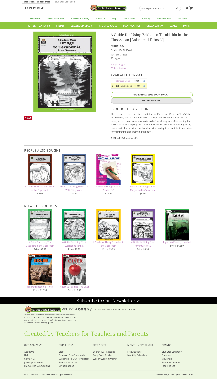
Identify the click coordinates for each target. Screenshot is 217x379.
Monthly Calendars (137, 355)
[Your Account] (186, 7)
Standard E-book (123, 81)
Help (26, 355)
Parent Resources (55, 18)
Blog (114, 18)
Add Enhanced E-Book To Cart (151, 95)
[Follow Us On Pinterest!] (34, 7)
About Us (100, 18)
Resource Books (107, 25)
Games (173, 25)
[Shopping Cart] (191, 7)
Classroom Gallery (80, 18)
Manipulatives (131, 25)
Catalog (146, 18)
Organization (154, 25)
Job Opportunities (33, 362)
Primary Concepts (171, 362)
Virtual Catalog (66, 365)
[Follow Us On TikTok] (42, 7)
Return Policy (187, 374)
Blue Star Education (65, 1)
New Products (164, 18)
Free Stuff (35, 18)
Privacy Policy (162, 374)
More (186, 25)
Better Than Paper (39, 25)
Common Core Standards (72, 355)
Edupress (166, 355)
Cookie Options (174, 374)
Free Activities (134, 351)
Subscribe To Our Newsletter (74, 358)
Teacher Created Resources (36, 1)
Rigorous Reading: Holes (40, 286)
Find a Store (129, 18)
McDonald (167, 358)
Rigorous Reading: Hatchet (177, 242)
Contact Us (30, 358)
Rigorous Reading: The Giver (74, 286)
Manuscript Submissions (37, 365)
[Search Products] (176, 8)
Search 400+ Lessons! (104, 351)
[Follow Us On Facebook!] (26, 7)
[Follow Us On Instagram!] (38, 7)
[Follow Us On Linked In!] (30, 7)
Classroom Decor (81, 25)
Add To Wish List (152, 100)
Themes (60, 25)
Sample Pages (118, 64)
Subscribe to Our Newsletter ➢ (108, 300)
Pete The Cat (168, 365)
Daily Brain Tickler (102, 355)
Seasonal (182, 18)
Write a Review (118, 68)
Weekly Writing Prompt (105, 358)
